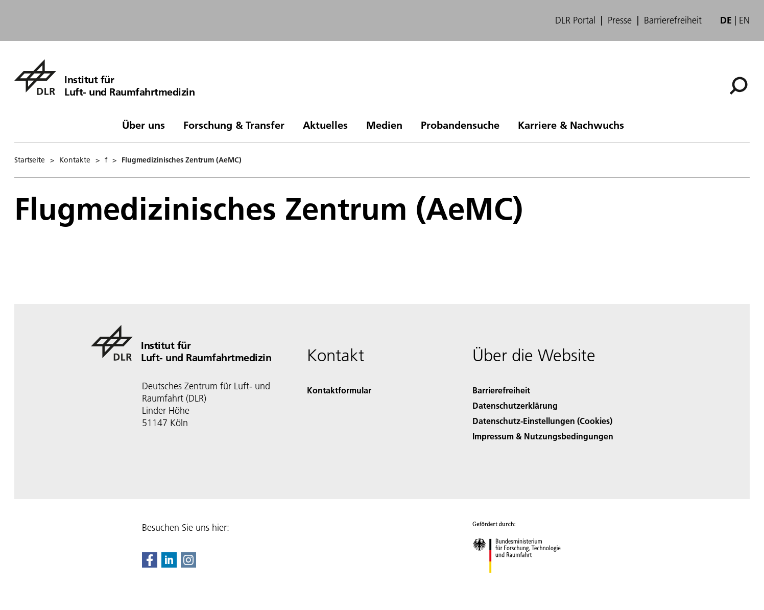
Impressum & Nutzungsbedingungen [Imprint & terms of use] (542, 436)
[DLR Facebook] (149, 564)
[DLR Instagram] (188, 564)
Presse (620, 20)
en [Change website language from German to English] (744, 20)
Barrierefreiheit (673, 20)
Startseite (29, 159)
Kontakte (74, 159)
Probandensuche (460, 124)
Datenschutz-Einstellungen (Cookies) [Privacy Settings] (542, 420)
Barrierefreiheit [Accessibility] (501, 390)
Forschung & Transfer (233, 124)
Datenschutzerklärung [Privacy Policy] (515, 405)
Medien (384, 124)
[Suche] (738, 86)
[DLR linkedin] (169, 564)
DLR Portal (575, 20)
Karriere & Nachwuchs (571, 124)
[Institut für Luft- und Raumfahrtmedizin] (104, 77)
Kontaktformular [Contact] (339, 390)
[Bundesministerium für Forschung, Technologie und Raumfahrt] (522, 582)
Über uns (143, 124)
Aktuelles (325, 124)
